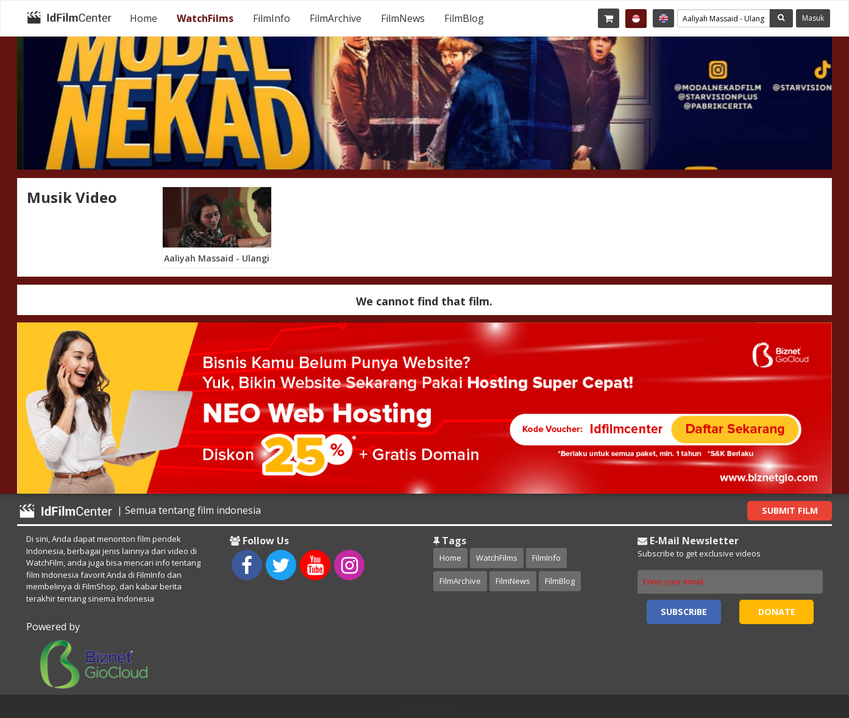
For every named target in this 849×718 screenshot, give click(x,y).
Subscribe (684, 611)
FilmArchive (335, 18)
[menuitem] (143, 18)
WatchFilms (205, 18)
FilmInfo (271, 18)
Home (143, 18)
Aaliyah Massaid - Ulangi (216, 258)
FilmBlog (464, 18)
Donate (776, 611)
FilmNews (403, 18)
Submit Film (790, 510)
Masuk (813, 18)
